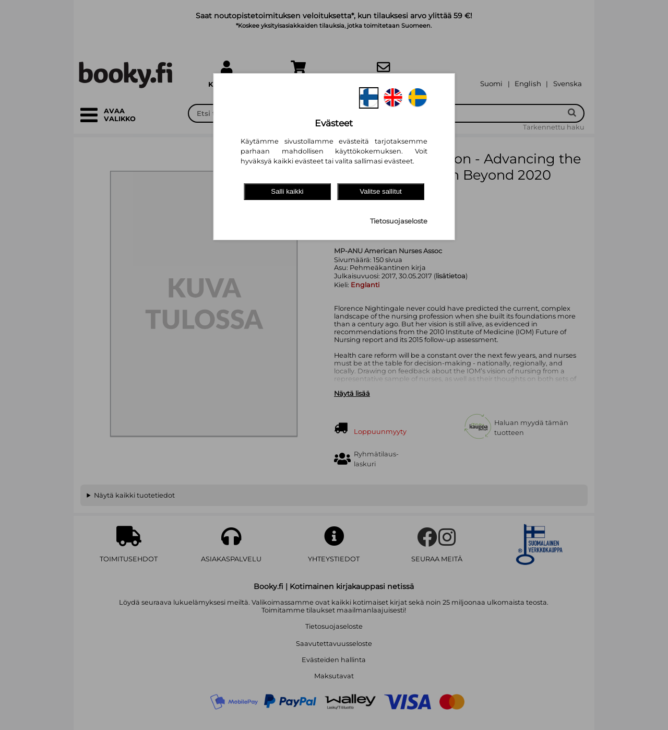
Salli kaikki (287, 191)
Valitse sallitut (381, 191)
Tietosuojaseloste (398, 221)
